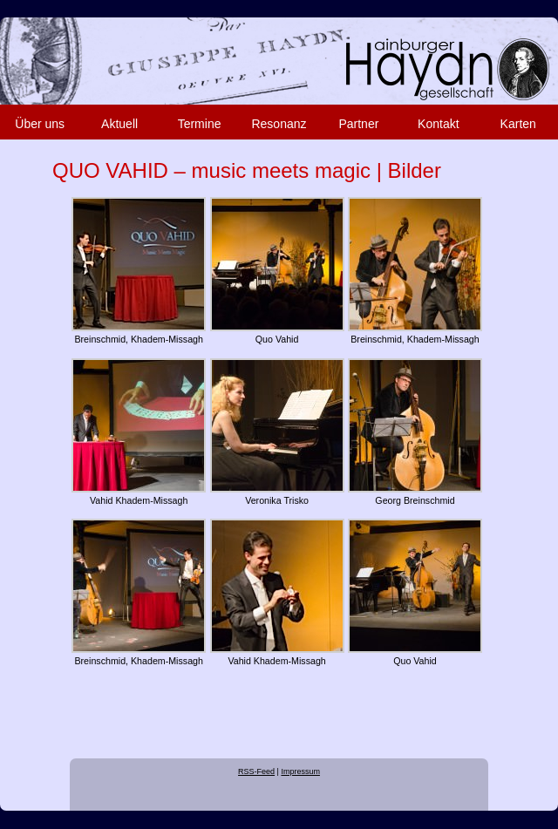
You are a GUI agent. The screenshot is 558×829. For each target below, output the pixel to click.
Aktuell (119, 124)
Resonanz (278, 124)
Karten (518, 124)
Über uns (40, 124)
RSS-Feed (256, 771)
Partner (358, 124)
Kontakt (438, 124)
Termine (199, 124)
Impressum (300, 771)
